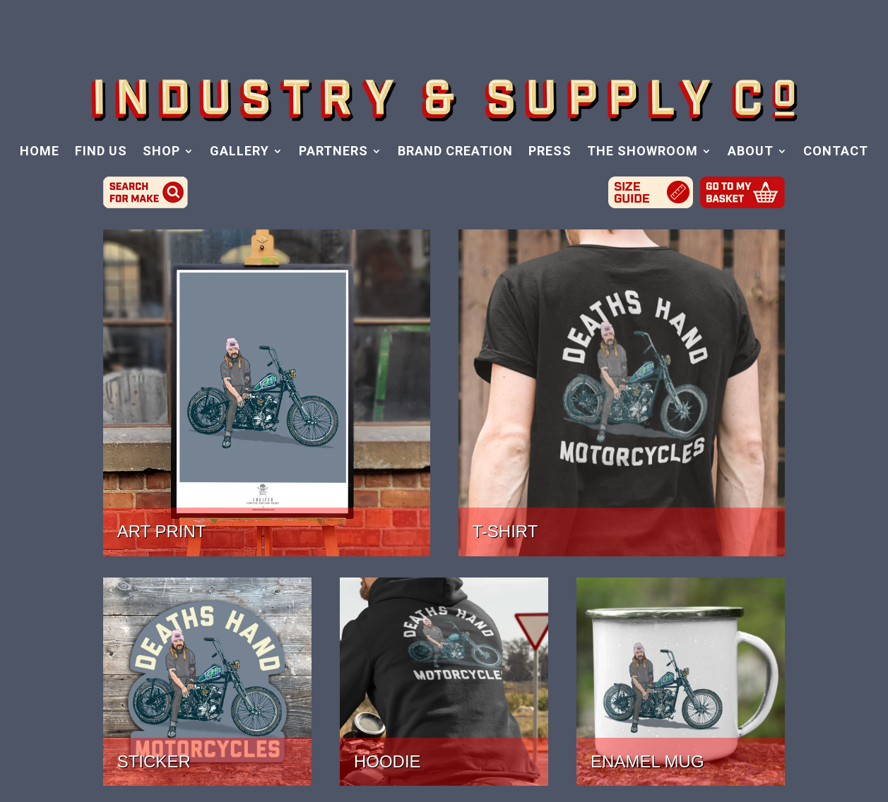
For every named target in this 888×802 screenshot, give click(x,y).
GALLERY (239, 152)
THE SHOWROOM (642, 152)
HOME (39, 152)
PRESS (550, 152)
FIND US (101, 152)
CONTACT (835, 152)
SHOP (161, 152)
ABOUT (751, 152)
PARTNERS (333, 152)
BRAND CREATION (455, 152)
